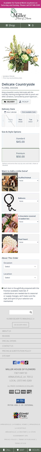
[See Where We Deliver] (20, 325)
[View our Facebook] (14, 363)
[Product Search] (21, 312)
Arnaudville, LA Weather (16, 432)
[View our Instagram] (22, 363)
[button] (20, 401)
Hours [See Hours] (34, 449)
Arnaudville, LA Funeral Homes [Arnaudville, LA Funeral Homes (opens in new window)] (14, 424)
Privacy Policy (10, 439)
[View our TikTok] (26, 363)
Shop (10, 25)
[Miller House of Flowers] (20, 19)
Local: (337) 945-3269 (21, 380)
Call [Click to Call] (6, 449)
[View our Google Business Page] (18, 363)
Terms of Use (20, 443)
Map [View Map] (20, 449)
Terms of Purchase (27, 439)
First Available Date (29, 112)
